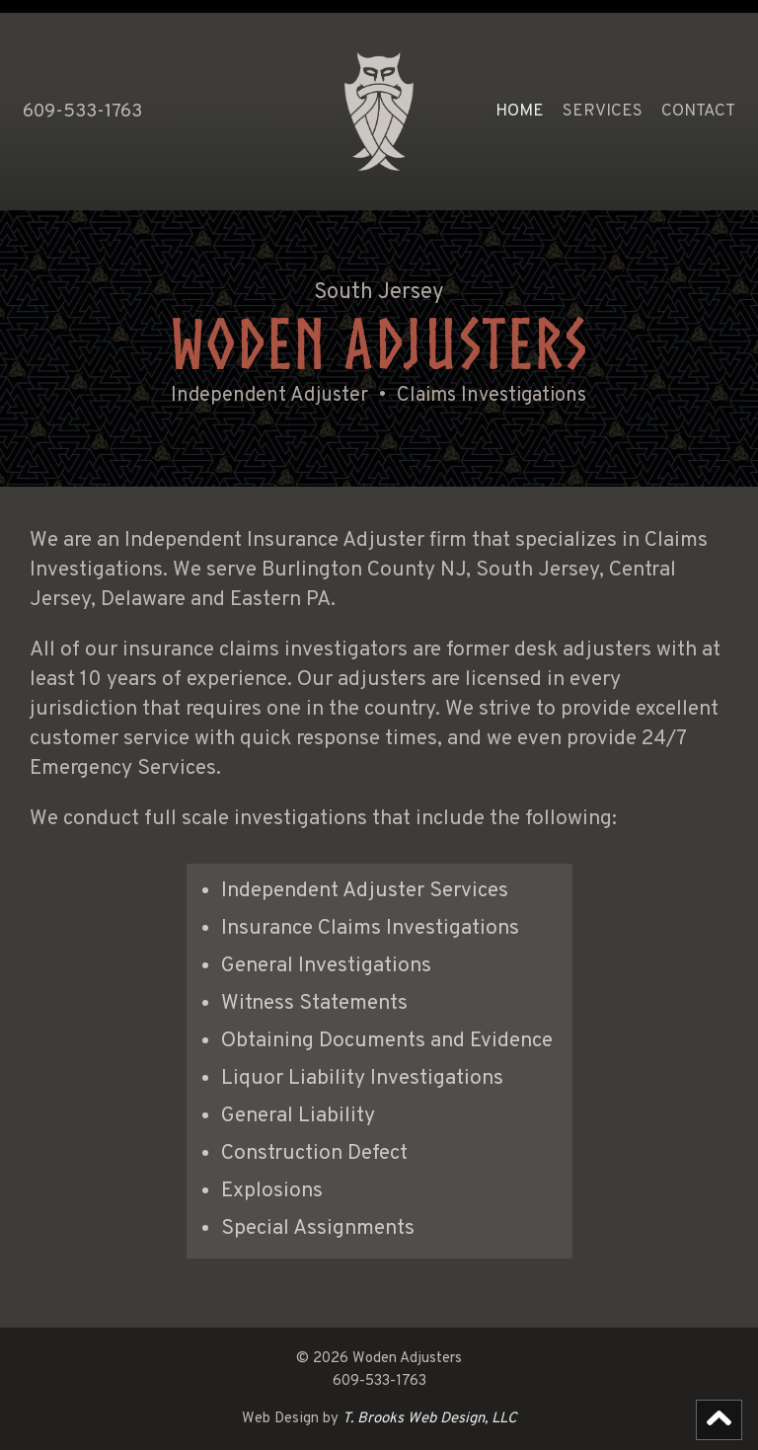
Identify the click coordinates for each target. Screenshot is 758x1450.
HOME (519, 111)
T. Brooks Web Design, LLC (429, 1419)
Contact (698, 111)
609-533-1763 (82, 111)
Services (603, 111)
